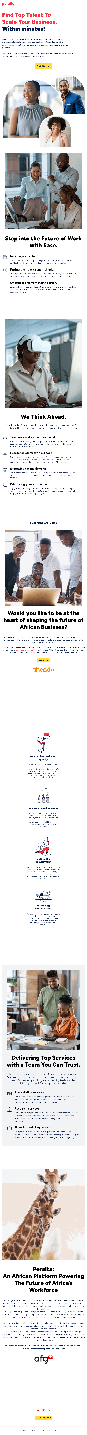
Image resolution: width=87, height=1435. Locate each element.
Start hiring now (44, 1418)
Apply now (43, 660)
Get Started (43, 66)
